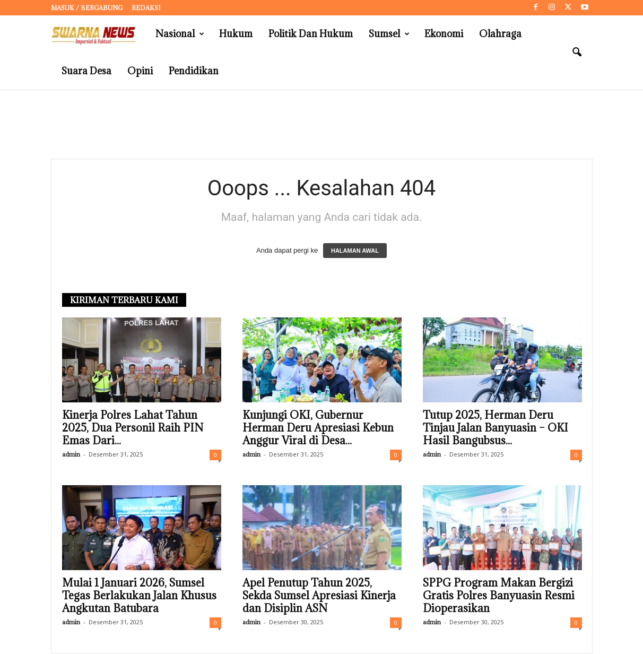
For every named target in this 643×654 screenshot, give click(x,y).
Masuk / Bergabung (87, 8)
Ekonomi (443, 34)
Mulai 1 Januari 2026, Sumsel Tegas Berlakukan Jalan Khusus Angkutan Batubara (139, 596)
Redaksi (146, 8)
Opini (140, 71)
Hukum (236, 34)
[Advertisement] (321, 125)
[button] (576, 52)
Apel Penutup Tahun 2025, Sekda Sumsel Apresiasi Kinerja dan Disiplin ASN (319, 596)
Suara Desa (86, 71)
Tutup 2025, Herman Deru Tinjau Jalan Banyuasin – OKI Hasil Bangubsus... (495, 428)
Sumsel (389, 34)
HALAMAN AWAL (355, 251)
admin (71, 455)
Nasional (179, 34)
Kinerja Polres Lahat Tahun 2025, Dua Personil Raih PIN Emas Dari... (132, 428)
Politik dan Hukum (310, 34)
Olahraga (500, 34)
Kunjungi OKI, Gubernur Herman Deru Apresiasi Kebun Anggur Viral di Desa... (318, 428)
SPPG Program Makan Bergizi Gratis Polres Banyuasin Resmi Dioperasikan (499, 596)
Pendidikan (194, 71)
